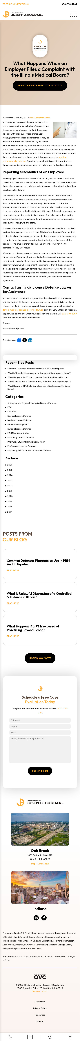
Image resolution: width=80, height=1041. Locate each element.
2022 (8, 485)
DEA (10, 407)
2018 (8, 506)
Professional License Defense (22, 446)
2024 (9, 475)
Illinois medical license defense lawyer (23, 309)
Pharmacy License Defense (21, 437)
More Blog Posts (40, 658)
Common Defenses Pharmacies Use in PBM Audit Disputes (36, 368)
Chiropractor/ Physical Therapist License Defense (32, 403)
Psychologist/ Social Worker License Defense (29, 450)
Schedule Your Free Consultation (40, 85)
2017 (8, 511)
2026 (8, 464)
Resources (40, 1014)
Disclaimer (40, 1001)
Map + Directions (40, 863)
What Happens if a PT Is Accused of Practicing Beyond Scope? (38, 377)
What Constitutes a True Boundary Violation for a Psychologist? (39, 381)
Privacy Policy (40, 1008)
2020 (9, 496)
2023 (8, 480)
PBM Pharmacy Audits (18, 433)
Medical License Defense (39, 117)
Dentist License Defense (19, 415)
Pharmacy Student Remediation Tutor (26, 441)
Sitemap (40, 1021)
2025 (8, 470)
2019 (8, 501)
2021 (8, 491)
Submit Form (40, 771)
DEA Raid (12, 411)
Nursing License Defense (19, 428)
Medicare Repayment (18, 424)
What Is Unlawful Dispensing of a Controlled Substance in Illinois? (39, 373)
